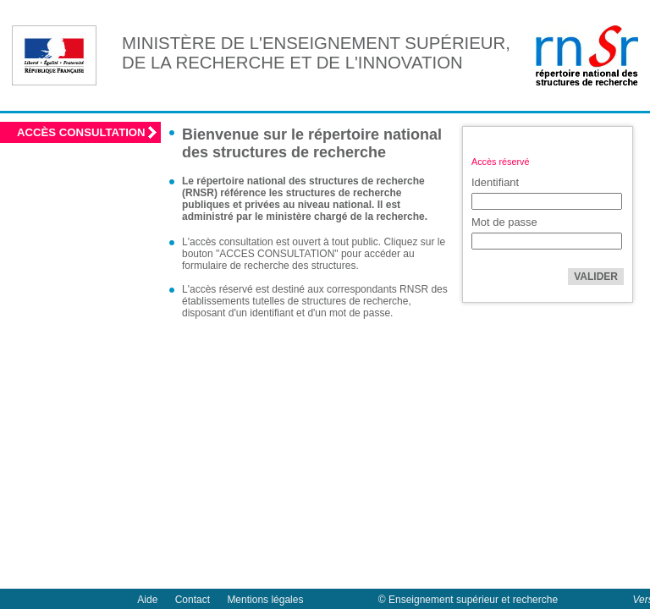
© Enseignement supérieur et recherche (468, 600)
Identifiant (495, 182)
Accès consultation (81, 132)
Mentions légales (265, 600)
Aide (147, 600)
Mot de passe (504, 222)
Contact (192, 600)
